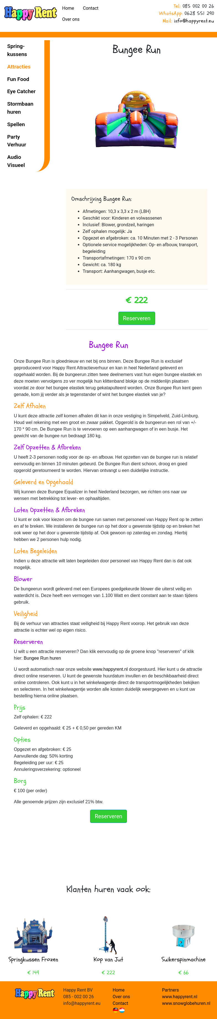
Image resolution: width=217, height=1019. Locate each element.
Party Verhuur (16, 141)
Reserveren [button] (136, 318)
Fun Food (18, 79)
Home (68, 8)
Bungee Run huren (42, 658)
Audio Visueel (16, 161)
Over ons (71, 19)
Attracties (18, 66)
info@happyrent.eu (194, 20)
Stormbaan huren (20, 108)
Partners (170, 990)
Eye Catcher (21, 91)
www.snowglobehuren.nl (186, 1003)
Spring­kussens (17, 50)
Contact (90, 8)
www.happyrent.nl (111, 669)
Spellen (16, 124)
